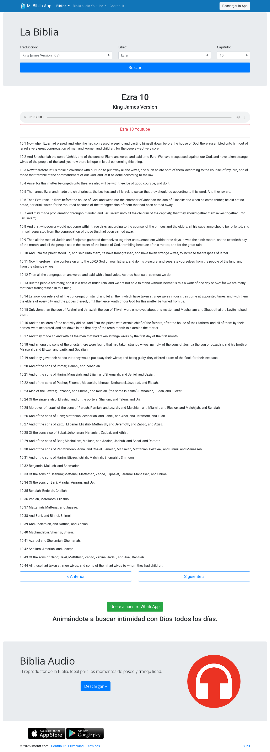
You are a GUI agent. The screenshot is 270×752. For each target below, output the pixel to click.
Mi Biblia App (35, 6)
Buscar (135, 67)
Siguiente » (194, 576)
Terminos (93, 746)
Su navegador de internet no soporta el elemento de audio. (135, 117)
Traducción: (29, 47)
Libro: (122, 47)
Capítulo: (224, 47)
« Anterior (76, 576)
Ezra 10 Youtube (135, 129)
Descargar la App (235, 6)
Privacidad (76, 746)
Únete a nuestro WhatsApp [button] (135, 606)
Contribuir (117, 6)
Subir (246, 746)
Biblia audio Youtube (88, 6)
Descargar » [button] (95, 686)
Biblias (61, 6)
